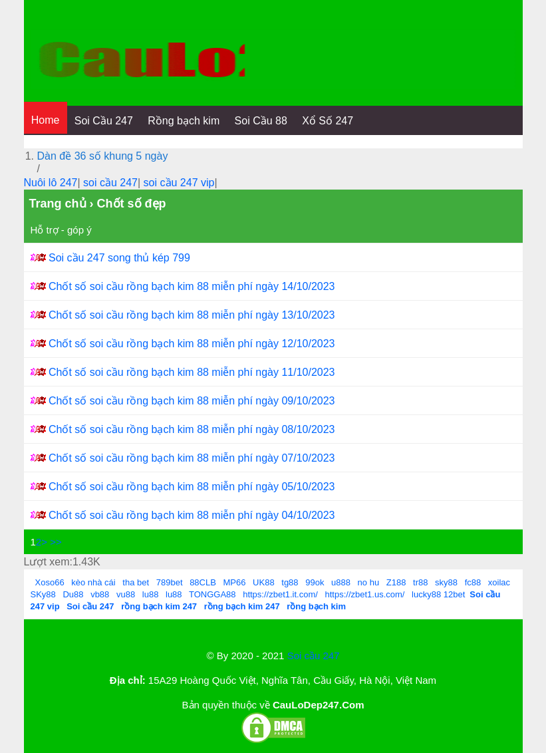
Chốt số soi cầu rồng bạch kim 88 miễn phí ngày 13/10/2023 (192, 315)
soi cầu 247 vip (179, 182)
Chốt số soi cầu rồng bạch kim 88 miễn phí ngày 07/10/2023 (192, 458)
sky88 (446, 582)
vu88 (125, 594)
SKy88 (43, 594)
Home (45, 120)
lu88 (150, 594)
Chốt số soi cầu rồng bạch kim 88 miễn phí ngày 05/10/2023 (192, 486)
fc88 (473, 582)
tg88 (289, 582)
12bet (455, 594)
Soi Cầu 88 (261, 120)
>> (56, 541)
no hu (369, 582)
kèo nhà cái (93, 582)
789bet (169, 582)
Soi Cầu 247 (103, 120)
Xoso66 (50, 582)
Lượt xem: (48, 561)
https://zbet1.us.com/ (365, 594)
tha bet (135, 582)
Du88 (73, 594)
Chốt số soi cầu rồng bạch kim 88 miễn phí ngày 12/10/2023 (192, 343)
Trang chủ (57, 203)
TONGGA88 (212, 594)
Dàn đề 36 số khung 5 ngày (102, 156)
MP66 (234, 582)
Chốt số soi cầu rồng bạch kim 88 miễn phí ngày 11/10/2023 (192, 372)
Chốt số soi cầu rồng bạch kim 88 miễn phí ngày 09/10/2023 (192, 400)
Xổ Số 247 (327, 120)
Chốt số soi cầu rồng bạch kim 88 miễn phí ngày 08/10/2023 (192, 429)
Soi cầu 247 (313, 655)
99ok (314, 582)
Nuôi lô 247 (51, 182)
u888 (340, 582)
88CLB (203, 582)
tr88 (420, 582)
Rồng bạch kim (183, 120)
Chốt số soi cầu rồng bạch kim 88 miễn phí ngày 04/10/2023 (192, 515)
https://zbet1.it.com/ (280, 594)
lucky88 (426, 594)
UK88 (264, 582)
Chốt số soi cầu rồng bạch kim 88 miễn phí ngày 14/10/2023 (192, 286)
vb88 (99, 594)
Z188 (396, 582)
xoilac (499, 582)
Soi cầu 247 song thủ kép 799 (119, 257)
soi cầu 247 (110, 182)
